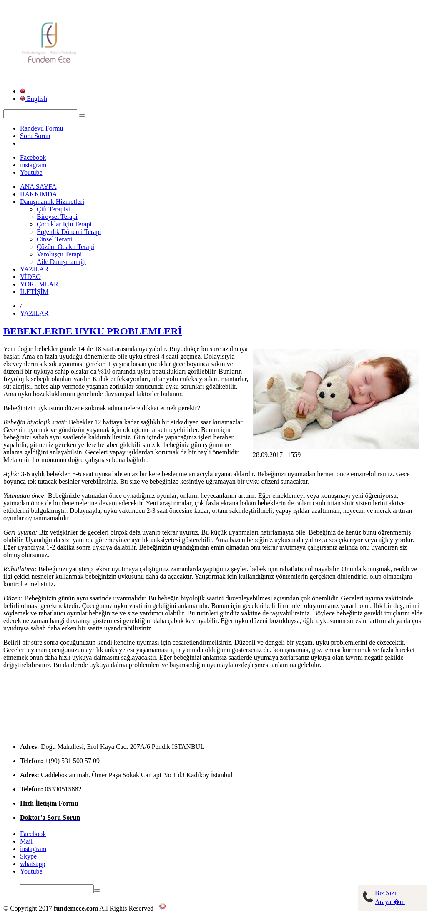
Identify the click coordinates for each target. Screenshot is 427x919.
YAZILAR (34, 269)
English (33, 98)
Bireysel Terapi (57, 216)
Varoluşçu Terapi (59, 254)
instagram (33, 164)
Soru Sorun (35, 135)
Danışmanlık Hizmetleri (52, 201)
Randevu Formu (41, 128)
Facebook (33, 157)
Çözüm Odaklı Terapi (65, 246)
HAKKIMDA (38, 194)
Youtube (31, 172)
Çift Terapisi (53, 209)
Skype (28, 856)
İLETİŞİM (34, 291)
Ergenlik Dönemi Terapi (69, 231)
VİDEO (30, 276)
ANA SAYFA (38, 186)
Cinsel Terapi (54, 239)
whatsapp (32, 863)
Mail (26, 841)
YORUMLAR (39, 284)
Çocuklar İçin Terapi (64, 224)
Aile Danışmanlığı (61, 261)
